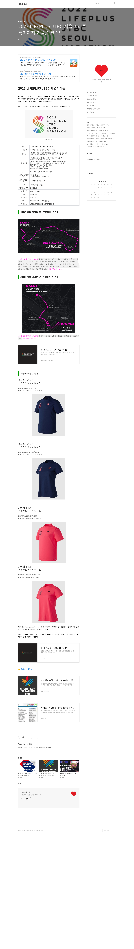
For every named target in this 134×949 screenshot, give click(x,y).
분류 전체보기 (92, 92)
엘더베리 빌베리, (91, 144)
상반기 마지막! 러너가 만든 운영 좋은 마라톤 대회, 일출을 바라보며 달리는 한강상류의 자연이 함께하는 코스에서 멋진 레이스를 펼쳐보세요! (42, 63)
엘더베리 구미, (103, 141)
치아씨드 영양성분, (92, 130)
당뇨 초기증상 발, (109, 138)
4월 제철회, (112, 133)
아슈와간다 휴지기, (92, 136)
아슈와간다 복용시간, (92, 133)
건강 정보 (90, 112)
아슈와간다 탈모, (101, 147)
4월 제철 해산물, (91, 128)
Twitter (97, 160)
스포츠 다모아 (92, 96)
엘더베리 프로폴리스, (92, 141)
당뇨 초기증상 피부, (102, 128)
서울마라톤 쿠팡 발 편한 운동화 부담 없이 (35, 74)
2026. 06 (101, 182)
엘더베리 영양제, (91, 147)
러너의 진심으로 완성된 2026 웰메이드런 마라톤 (38, 60)
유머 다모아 (91, 102)
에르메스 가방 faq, (104, 125)
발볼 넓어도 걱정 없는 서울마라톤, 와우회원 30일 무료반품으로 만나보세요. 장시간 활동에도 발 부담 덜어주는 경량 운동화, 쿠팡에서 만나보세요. (48, 77)
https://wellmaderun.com (28, 57)
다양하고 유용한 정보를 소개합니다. (32, 822)
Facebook (90, 160)
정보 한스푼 (22, 4)
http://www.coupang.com (28, 71)
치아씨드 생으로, (100, 138)
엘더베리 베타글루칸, (102, 144)
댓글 (19, 810)
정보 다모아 (91, 99)
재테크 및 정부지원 (93, 109)
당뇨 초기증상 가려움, (93, 125)
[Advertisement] (48, 743)
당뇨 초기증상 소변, (103, 136)
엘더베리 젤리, (91, 138)
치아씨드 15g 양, (103, 133)
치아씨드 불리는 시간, (103, 130)
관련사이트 (106, 857)
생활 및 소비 (91, 106)
